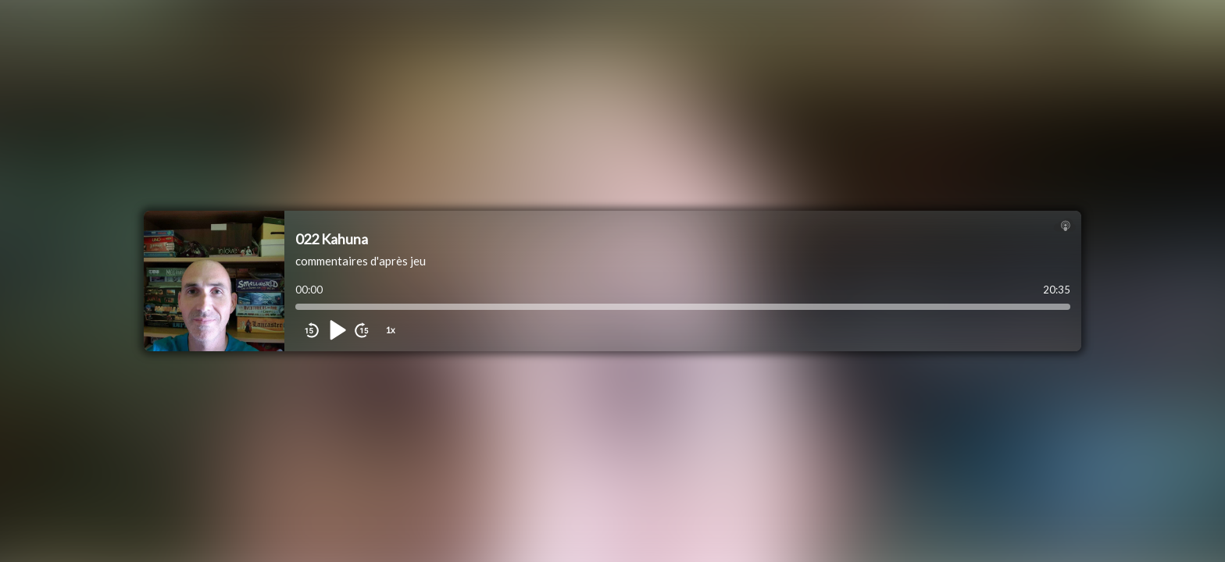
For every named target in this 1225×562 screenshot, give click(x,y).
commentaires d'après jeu (360, 261)
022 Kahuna (331, 238)
